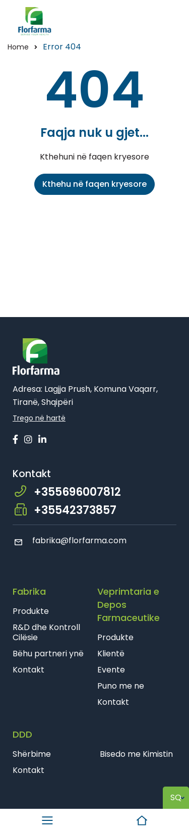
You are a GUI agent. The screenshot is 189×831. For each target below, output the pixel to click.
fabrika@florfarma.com (70, 540)
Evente (111, 670)
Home (18, 47)
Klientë (110, 653)
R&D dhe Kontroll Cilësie (46, 632)
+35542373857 (75, 510)
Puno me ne (120, 686)
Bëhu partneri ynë (48, 653)
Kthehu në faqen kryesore (94, 184)
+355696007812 (77, 492)
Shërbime (32, 754)
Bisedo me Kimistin (136, 754)
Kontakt (28, 670)
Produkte (31, 611)
